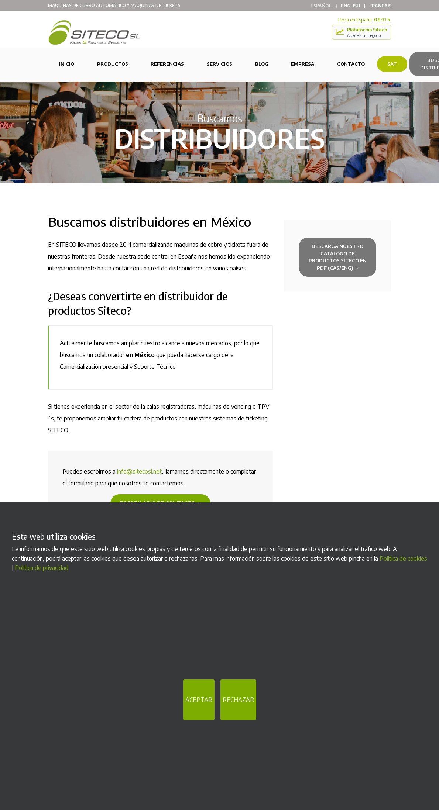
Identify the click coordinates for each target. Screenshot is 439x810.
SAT (392, 64)
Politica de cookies (403, 558)
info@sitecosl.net (139, 471)
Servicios (219, 64)
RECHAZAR (238, 699)
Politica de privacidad (41, 567)
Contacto (351, 64)
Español (321, 5)
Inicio (66, 64)
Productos (112, 64)
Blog (261, 64)
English (350, 5)
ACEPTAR (198, 699)
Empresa (302, 64)
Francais (380, 5)
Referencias (167, 64)
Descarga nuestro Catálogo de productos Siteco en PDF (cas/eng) (338, 257)
